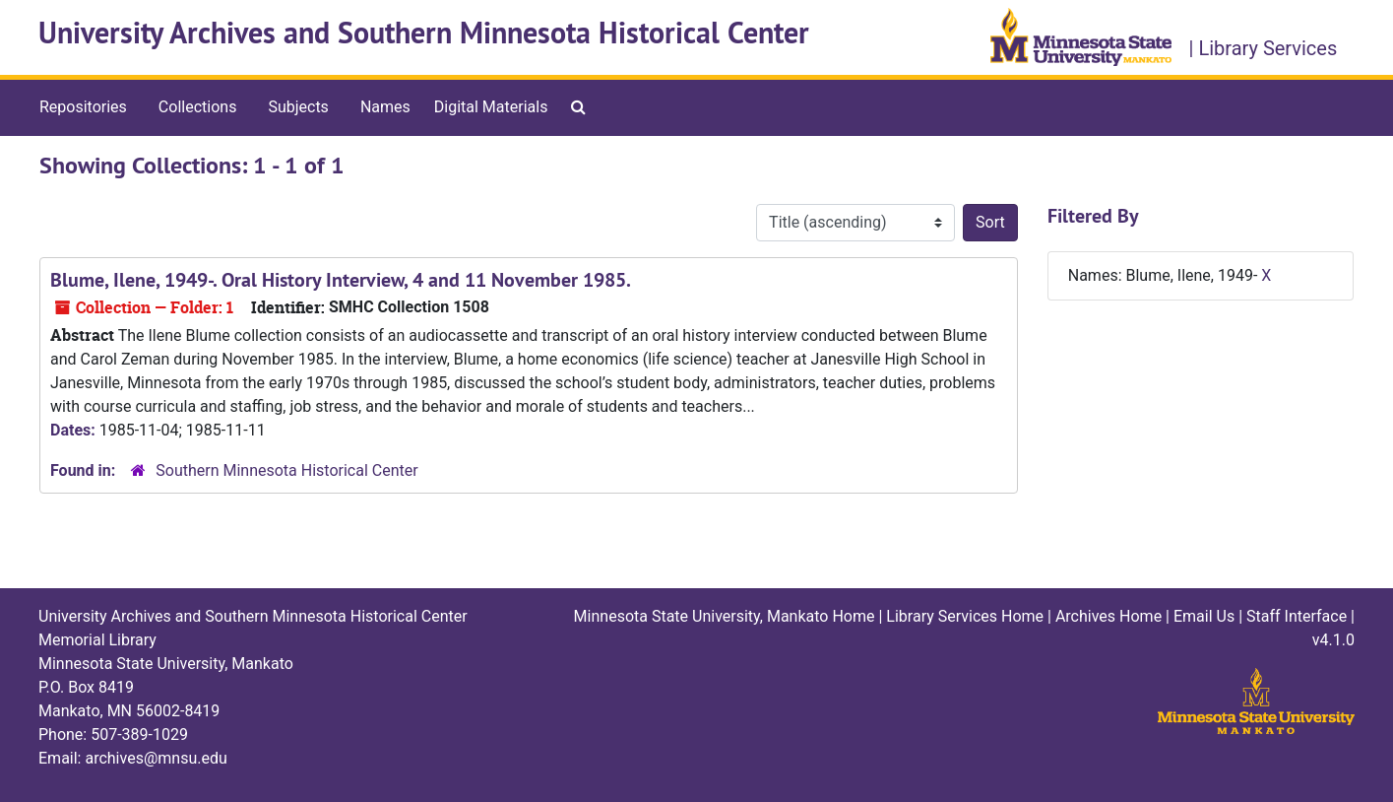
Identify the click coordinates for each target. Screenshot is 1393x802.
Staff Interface (1296, 616)
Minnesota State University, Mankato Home (724, 616)
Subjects (298, 107)
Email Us (1204, 616)
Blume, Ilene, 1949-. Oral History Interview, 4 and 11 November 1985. (340, 280)
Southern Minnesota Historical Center (286, 470)
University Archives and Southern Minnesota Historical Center (423, 33)
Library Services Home (965, 616)
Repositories (83, 107)
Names (385, 107)
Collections (197, 107)
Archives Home (1108, 616)
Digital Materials (491, 107)
